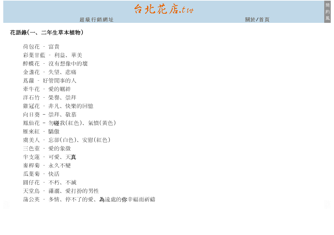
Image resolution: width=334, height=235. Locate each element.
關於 (250, 20)
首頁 (264, 20)
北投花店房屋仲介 (6, 208)
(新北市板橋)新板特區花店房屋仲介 (327, 203)
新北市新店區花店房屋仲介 (327, 207)
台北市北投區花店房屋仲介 (6, 207)
